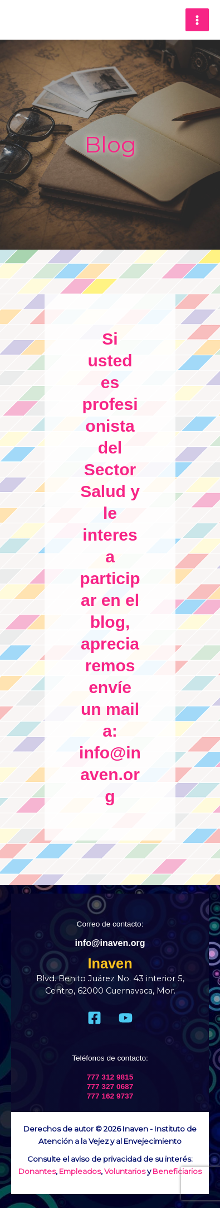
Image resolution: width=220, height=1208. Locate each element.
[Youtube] (126, 1018)
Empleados (80, 1171)
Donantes (37, 1171)
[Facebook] (94, 1018)
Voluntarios (124, 1171)
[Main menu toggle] (197, 20)
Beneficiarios (177, 1171)
